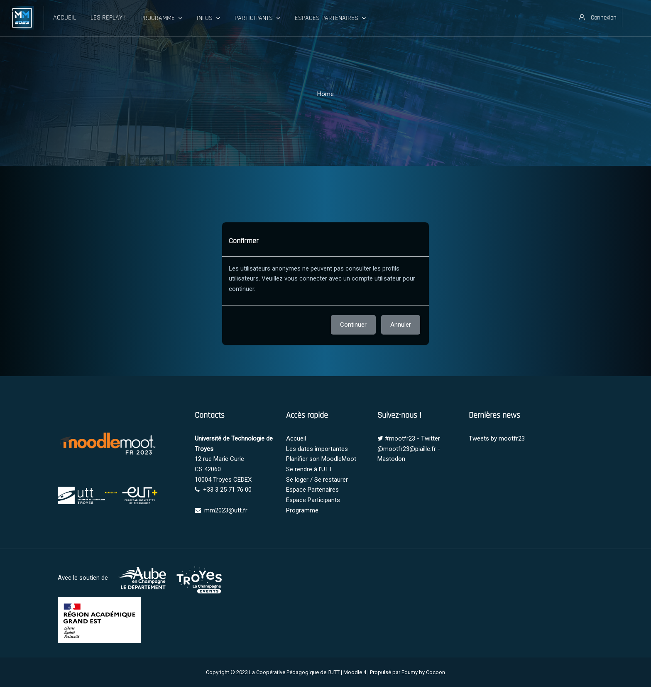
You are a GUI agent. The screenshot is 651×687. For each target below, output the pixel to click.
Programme (302, 510)
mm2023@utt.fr (225, 510)
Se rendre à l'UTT (309, 469)
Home (325, 94)
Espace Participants (313, 500)
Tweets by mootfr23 (497, 438)
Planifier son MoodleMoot (321, 459)
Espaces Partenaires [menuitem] (330, 18)
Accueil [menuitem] (64, 17)
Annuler (400, 324)
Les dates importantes (317, 449)
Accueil (296, 438)
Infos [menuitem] (208, 18)
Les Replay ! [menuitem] (108, 17)
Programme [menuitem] (161, 18)
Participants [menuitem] (257, 18)
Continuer (353, 324)
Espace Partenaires (312, 489)
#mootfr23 (400, 438)
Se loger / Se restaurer (317, 479)
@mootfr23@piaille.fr (406, 449)
